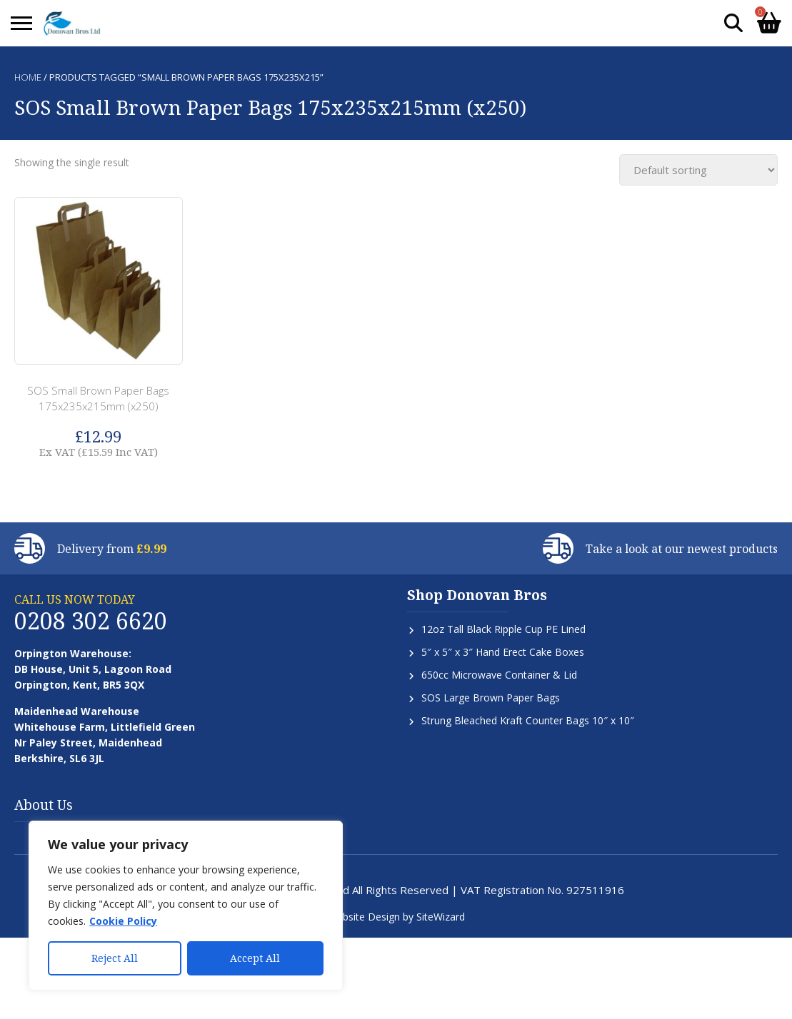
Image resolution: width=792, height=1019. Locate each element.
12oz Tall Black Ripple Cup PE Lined (503, 629)
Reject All (114, 958)
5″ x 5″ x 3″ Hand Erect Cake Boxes (502, 652)
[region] (186, 905)
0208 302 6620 (90, 620)
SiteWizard (440, 916)
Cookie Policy (123, 921)
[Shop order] (698, 170)
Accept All (255, 958)
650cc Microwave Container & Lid (499, 674)
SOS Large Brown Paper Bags (490, 697)
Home (27, 77)
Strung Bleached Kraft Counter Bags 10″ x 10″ (527, 720)
